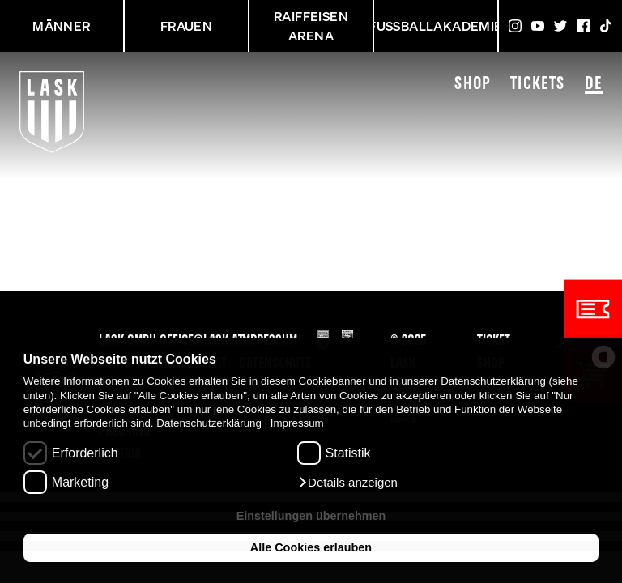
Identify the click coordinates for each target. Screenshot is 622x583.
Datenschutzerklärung (209, 423)
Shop (472, 84)
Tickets (537, 84)
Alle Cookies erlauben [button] (311, 547)
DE (594, 85)
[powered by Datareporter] (603, 357)
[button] (347, 482)
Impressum (297, 423)
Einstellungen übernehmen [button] (311, 515)
